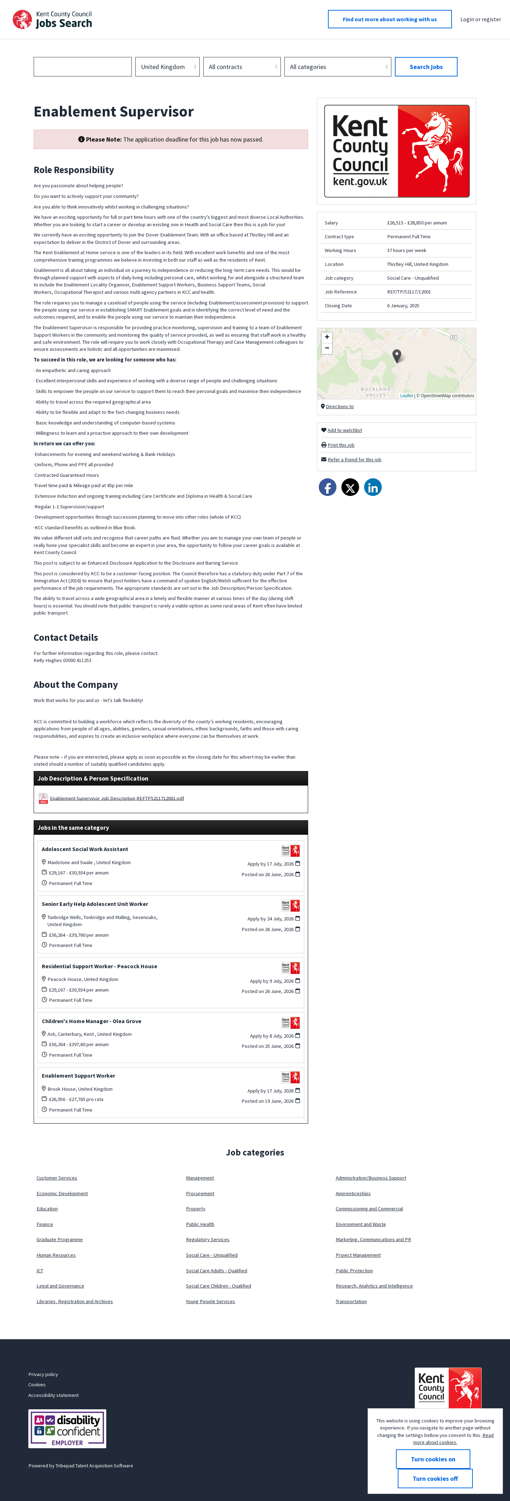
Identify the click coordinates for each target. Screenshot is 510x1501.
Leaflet (406, 395)
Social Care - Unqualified (212, 1255)
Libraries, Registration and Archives (74, 1301)
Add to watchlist (345, 430)
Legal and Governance (60, 1286)
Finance (44, 1224)
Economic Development (62, 1193)
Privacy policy (43, 1374)
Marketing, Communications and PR (373, 1239)
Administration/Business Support (371, 1178)
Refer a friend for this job (354, 459)
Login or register (480, 19)
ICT (39, 1270)
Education (47, 1208)
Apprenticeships (353, 1193)
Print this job (341, 445)
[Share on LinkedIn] (373, 487)
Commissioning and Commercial (369, 1208)
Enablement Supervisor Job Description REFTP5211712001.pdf (117, 798)
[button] (396, 356)
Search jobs (426, 67)
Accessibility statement (53, 1395)
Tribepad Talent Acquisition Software (94, 1465)
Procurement (200, 1193)
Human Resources (56, 1255)
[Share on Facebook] (327, 487)
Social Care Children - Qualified (218, 1286)
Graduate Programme (59, 1239)
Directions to (340, 406)
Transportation (351, 1301)
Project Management (358, 1255)
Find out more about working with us (390, 19)
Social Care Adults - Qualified (216, 1270)
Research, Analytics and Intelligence (374, 1286)
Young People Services (210, 1301)
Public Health (200, 1224)
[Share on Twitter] (350, 487)
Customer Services (56, 1178)
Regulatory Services (208, 1239)
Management (200, 1178)
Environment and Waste (361, 1224)
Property (195, 1208)
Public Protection (354, 1270)
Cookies (37, 1384)
